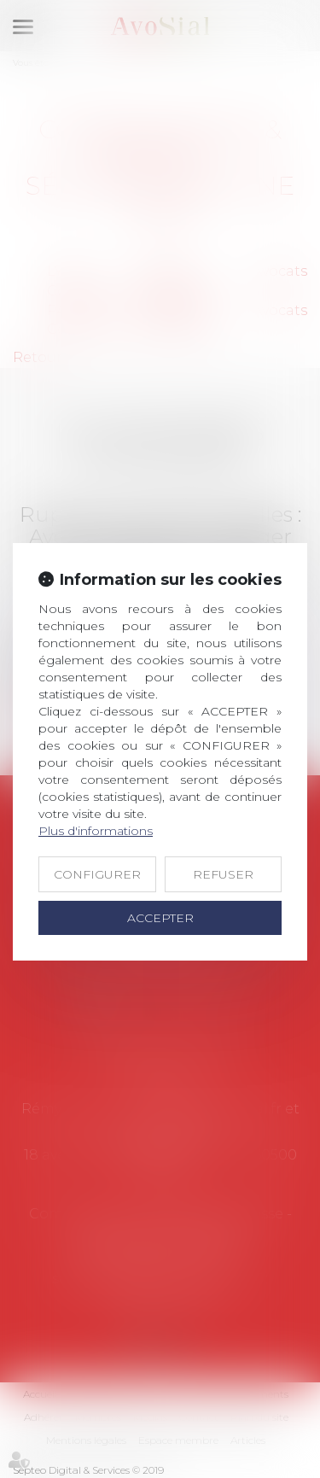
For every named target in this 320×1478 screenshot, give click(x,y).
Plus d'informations (95, 830)
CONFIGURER (97, 874)
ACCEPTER (160, 918)
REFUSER (223, 874)
